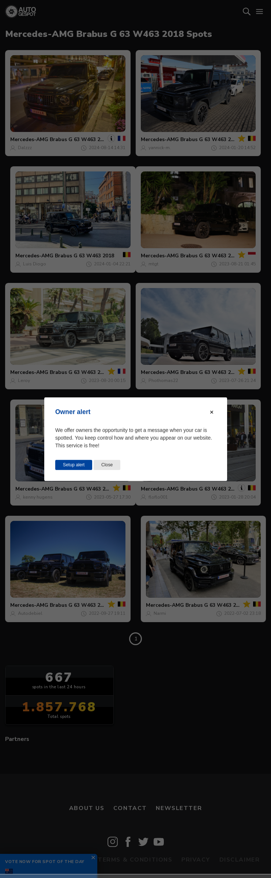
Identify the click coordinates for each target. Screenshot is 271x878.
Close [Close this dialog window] (107, 464)
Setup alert (73, 464)
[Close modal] (211, 412)
